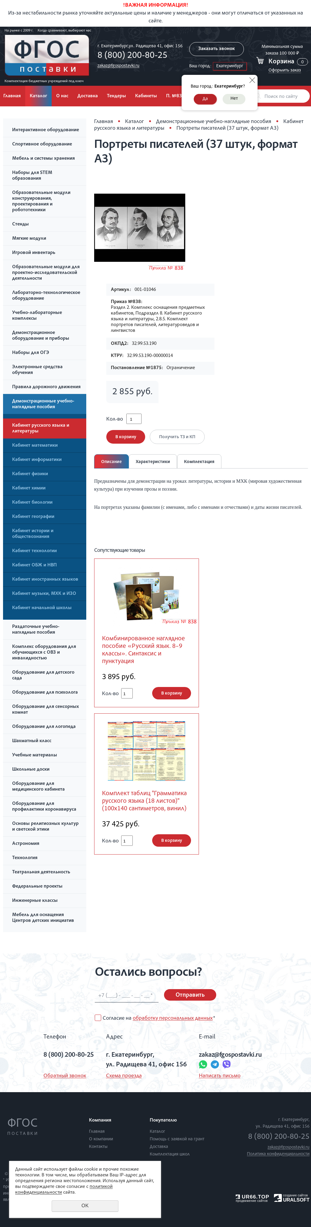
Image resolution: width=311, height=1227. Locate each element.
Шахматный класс (31, 741)
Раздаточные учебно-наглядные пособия (36, 630)
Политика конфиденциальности (278, 1154)
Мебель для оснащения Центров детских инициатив (43, 918)
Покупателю (163, 1120)
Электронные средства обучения (37, 370)
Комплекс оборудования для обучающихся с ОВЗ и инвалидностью (44, 653)
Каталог (38, 96)
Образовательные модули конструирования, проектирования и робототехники (41, 202)
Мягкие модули (29, 238)
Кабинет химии (29, 488)
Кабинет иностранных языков (45, 579)
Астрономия (25, 844)
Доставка (87, 96)
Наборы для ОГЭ (30, 353)
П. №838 (175, 96)
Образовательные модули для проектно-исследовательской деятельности (46, 273)
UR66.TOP (252, 1197)
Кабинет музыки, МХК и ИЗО (44, 594)
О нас (62, 96)
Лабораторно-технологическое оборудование (46, 296)
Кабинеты (146, 96)
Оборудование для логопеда (44, 727)
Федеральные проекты (37, 886)
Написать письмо (220, 1076)
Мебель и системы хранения (43, 158)
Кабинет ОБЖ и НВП (34, 565)
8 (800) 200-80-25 (132, 56)
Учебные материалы (34, 755)
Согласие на (159, 1018)
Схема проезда (124, 1076)
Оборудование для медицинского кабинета (38, 787)
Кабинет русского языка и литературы (40, 428)
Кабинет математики (35, 445)
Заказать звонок (216, 49)
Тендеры (116, 96)
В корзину (125, 437)
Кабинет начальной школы (42, 608)
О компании (101, 1139)
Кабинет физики (30, 474)
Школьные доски (31, 769)
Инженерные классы (35, 901)
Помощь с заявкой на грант (177, 1139)
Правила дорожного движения (46, 387)
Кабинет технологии (34, 551)
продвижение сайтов (252, 1200)
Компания (100, 1120)
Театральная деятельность (41, 872)
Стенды (20, 224)
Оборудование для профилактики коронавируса (44, 807)
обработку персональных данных (173, 1018)
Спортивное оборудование (42, 144)
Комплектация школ (170, 1154)
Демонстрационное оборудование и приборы (40, 336)
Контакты (98, 1147)
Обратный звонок (64, 1076)
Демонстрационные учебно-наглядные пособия (43, 404)
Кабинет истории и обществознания (32, 534)
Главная (103, 122)
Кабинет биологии (32, 502)
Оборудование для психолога (45, 692)
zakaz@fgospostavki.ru (118, 66)
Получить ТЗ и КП (177, 437)
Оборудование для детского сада (43, 675)
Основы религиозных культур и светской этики (45, 827)
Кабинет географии (33, 517)
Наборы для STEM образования (32, 176)
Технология (24, 858)
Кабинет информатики (37, 460)
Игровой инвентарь (33, 253)
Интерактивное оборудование (45, 130)
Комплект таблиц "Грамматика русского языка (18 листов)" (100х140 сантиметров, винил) (144, 801)
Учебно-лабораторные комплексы (37, 316)
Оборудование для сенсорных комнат (45, 710)
